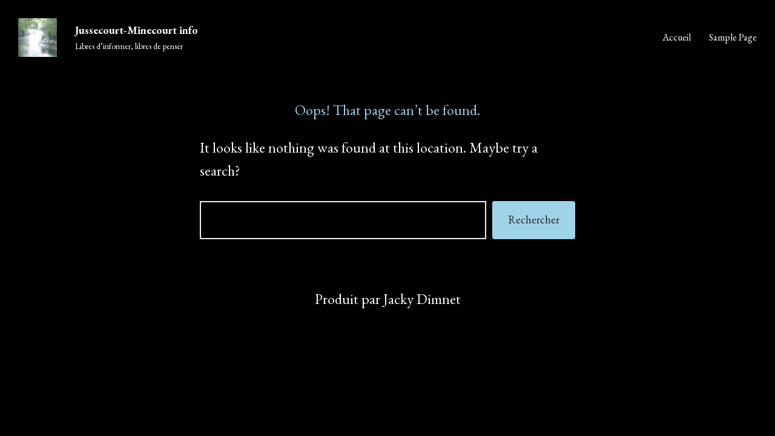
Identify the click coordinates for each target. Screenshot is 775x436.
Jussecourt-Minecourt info (136, 30)
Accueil (676, 37)
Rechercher (533, 219)
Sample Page (733, 37)
